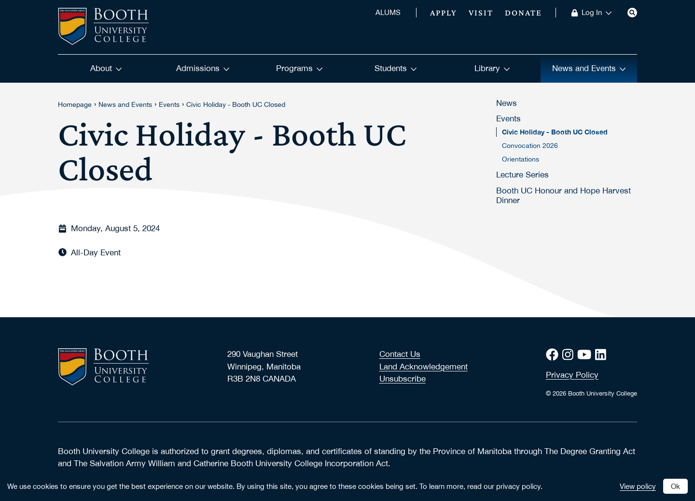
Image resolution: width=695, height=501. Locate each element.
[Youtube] (586, 354)
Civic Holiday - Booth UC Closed (235, 104)
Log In (597, 12)
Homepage (75, 104)
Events (169, 104)
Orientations (520, 159)
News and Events (589, 68)
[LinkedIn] (602, 354)
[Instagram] (569, 354)
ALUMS (388, 12)
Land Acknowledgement (423, 366)
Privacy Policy (572, 375)
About (106, 68)
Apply (443, 12)
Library (492, 68)
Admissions (203, 68)
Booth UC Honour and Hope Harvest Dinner (563, 195)
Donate (523, 12)
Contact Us (399, 354)
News (506, 103)
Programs (299, 68)
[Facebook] (554, 354)
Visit (481, 12)
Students (396, 68)
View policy (638, 486)
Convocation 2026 (530, 145)
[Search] (632, 12)
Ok (675, 486)
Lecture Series (522, 174)
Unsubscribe (402, 378)
